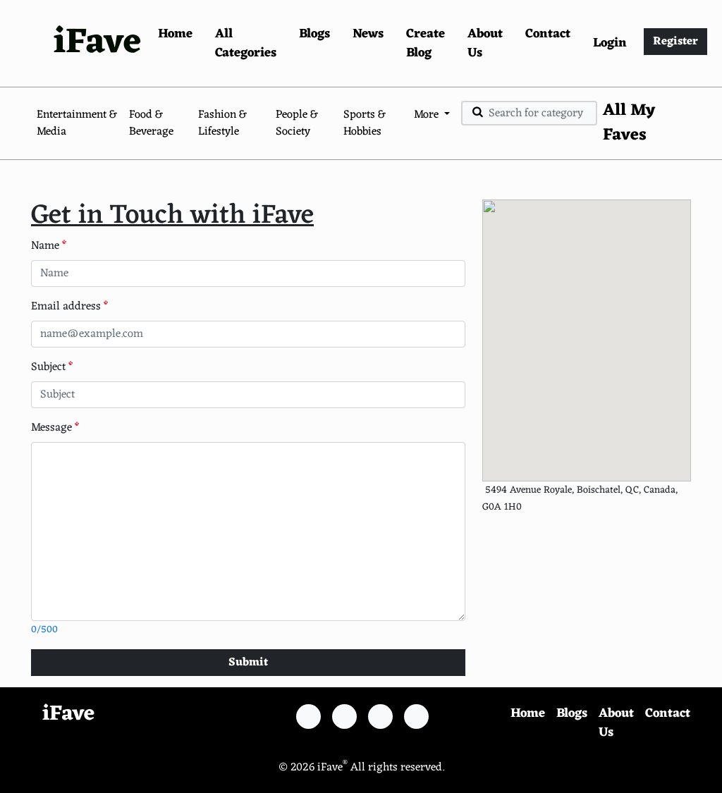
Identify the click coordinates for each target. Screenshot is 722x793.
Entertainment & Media (77, 123)
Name (49, 246)
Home (175, 34)
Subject (52, 367)
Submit (248, 662)
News (368, 34)
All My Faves (629, 123)
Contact (547, 34)
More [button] (427, 115)
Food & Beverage (151, 123)
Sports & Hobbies (364, 123)
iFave (97, 43)
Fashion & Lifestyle (222, 123)
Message (55, 427)
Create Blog (425, 43)
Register (675, 41)
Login (610, 43)
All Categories (245, 43)
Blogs (314, 34)
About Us (485, 43)
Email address (70, 306)
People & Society (297, 123)
